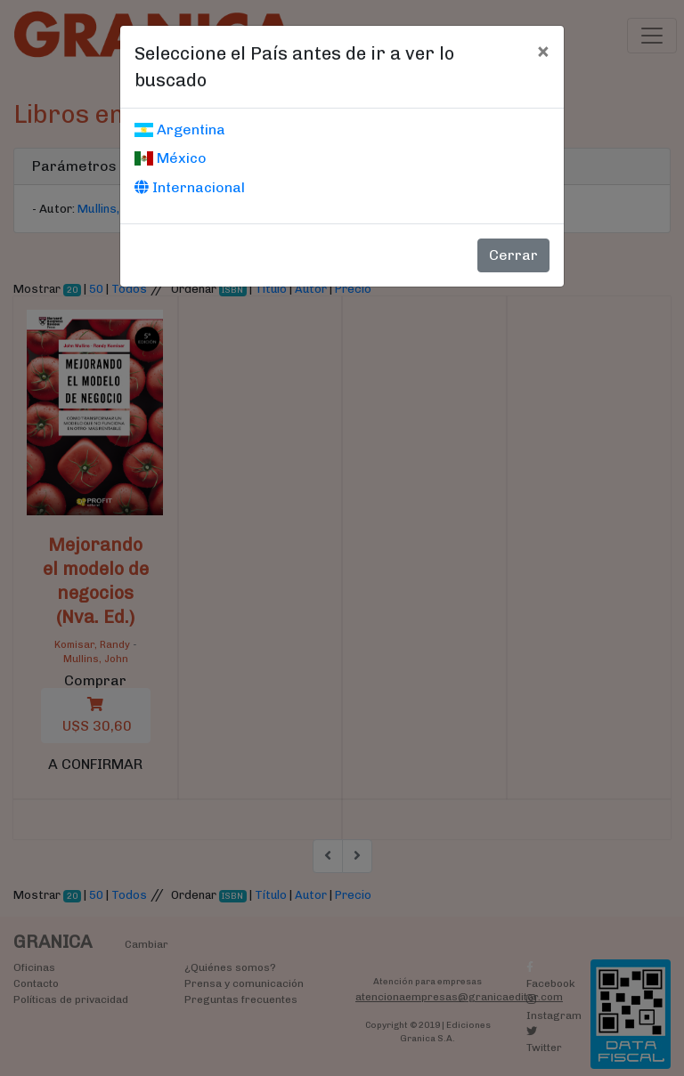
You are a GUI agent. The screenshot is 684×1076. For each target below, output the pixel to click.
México (170, 158)
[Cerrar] (543, 51)
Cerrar (513, 255)
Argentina (179, 129)
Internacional (189, 187)
